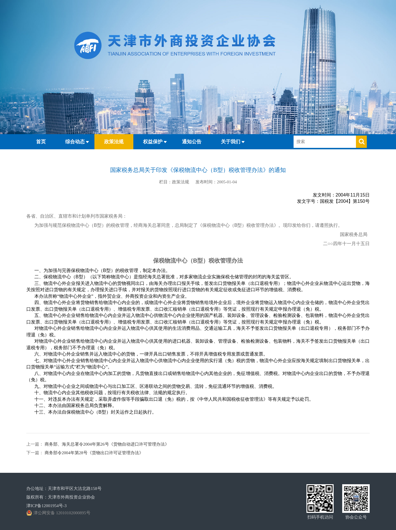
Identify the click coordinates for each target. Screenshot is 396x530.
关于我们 (230, 141)
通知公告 (191, 141)
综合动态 (75, 141)
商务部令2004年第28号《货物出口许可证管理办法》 (93, 452)
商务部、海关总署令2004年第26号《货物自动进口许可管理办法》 (106, 444)
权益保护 (153, 141)
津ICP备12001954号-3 (46, 505)
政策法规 (114, 141)
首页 (41, 141)
